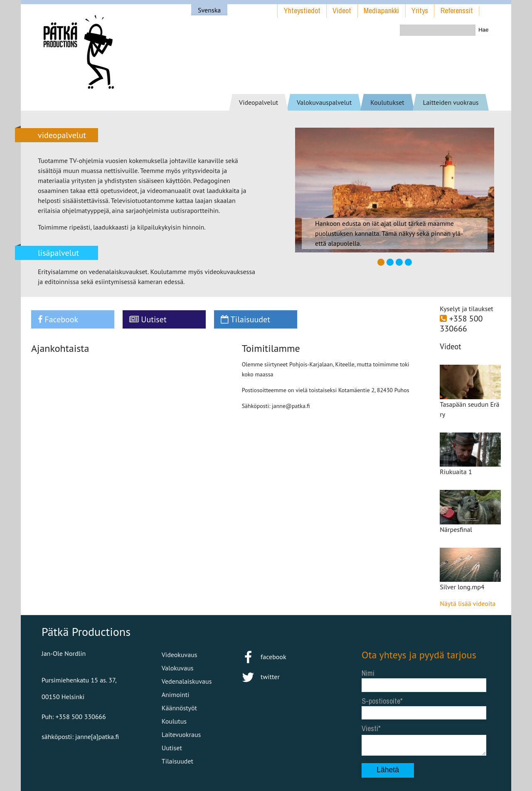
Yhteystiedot (302, 10)
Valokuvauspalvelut (324, 102)
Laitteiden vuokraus (450, 102)
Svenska (209, 10)
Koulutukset (387, 102)
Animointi (176, 694)
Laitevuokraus (181, 734)
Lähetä (388, 770)
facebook (263, 657)
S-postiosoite (381, 701)
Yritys (419, 10)
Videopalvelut (258, 102)
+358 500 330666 (461, 323)
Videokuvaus (179, 654)
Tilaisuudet (245, 319)
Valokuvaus (178, 668)
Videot (341, 10)
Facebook (58, 319)
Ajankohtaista (60, 348)
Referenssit (457, 10)
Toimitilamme (271, 348)
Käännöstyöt (179, 708)
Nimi (368, 673)
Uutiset (148, 319)
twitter (260, 676)
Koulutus (174, 721)
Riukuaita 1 (456, 471)
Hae (483, 30)
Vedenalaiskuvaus (187, 681)
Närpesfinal (456, 529)
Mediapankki (381, 10)
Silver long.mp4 (462, 587)
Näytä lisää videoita (467, 603)
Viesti (370, 728)
